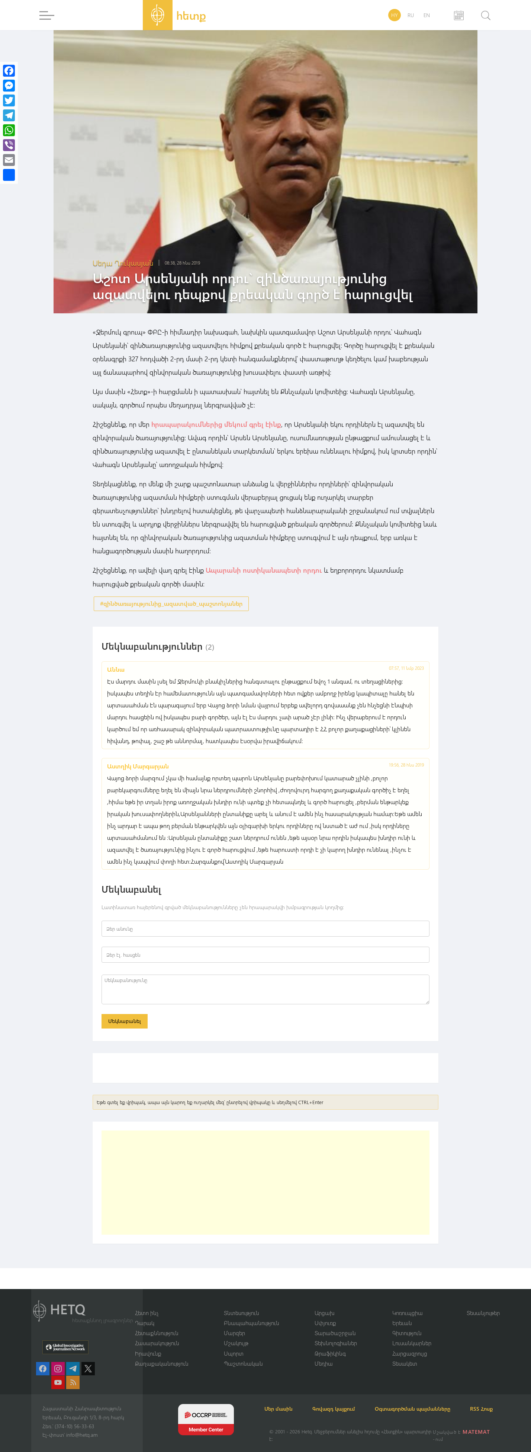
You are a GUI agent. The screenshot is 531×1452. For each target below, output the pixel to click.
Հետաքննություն (156, 1323)
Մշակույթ (236, 1334)
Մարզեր (234, 1323)
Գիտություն (407, 1323)
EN (427, 15)
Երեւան (402, 1313)
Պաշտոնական (243, 1354)
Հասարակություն (157, 1334)
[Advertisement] (265, 1185)
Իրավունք (148, 1344)
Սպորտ (234, 1344)
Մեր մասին (283, 1399)
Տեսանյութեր (483, 1303)
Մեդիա (324, 1354)
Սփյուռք (325, 1313)
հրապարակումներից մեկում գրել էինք (216, 424)
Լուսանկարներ (411, 1334)
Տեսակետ (404, 1354)
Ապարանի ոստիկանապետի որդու (264, 570)
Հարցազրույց (409, 1344)
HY (394, 15)
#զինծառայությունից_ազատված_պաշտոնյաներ (171, 603)
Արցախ (325, 1303)
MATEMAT (476, 1431)
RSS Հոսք (280, 1408)
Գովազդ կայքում (342, 1399)
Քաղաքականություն (162, 1354)
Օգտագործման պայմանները (425, 1399)
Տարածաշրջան (335, 1323)
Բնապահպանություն (251, 1313)
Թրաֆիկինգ (330, 1344)
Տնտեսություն (241, 1303)
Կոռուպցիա (407, 1303)
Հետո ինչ (147, 1303)
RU (411, 15)
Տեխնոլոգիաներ (336, 1334)
